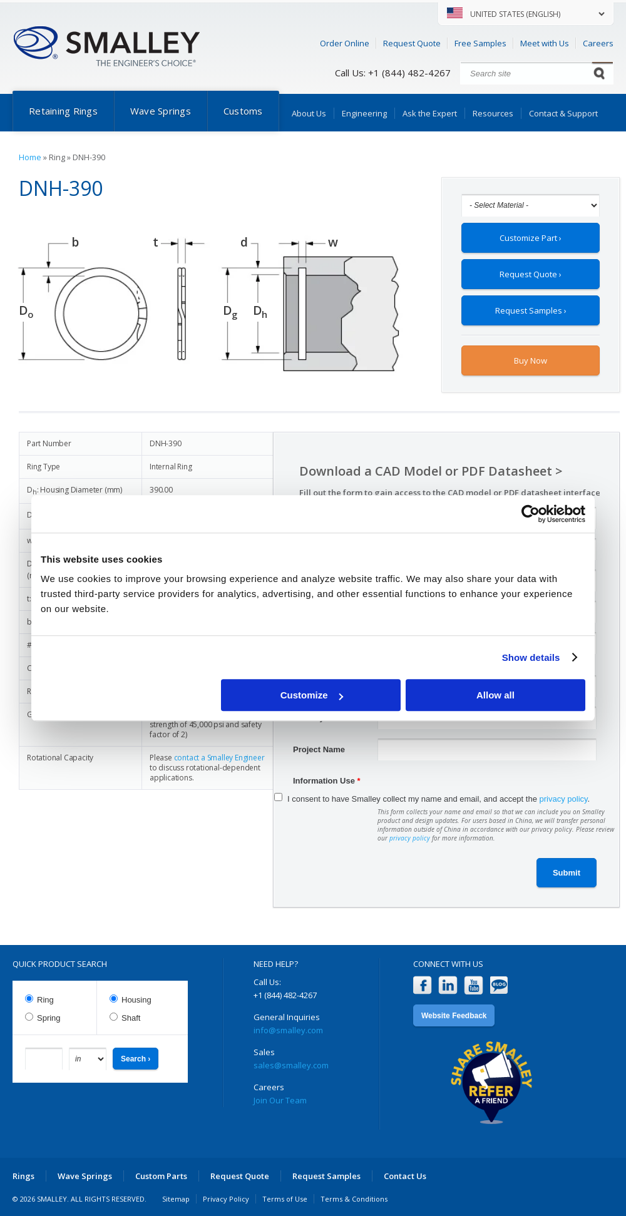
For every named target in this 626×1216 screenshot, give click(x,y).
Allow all (495, 695)
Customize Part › (531, 237)
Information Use (327, 780)
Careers (598, 43)
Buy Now (530, 360)
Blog (499, 985)
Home (30, 157)
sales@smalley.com (291, 1065)
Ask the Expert (430, 113)
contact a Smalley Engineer (219, 757)
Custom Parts (161, 1176)
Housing (136, 999)
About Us (309, 113)
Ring (45, 999)
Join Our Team (280, 1100)
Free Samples (480, 43)
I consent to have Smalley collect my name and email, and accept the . (438, 799)
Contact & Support (563, 113)
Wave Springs (160, 111)
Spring (49, 1018)
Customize (311, 695)
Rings (23, 1176)
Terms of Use (284, 1198)
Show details (531, 657)
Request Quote (412, 43)
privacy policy (564, 799)
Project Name (319, 749)
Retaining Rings (63, 111)
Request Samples (326, 1176)
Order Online (344, 43)
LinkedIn (448, 985)
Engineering (364, 113)
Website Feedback (453, 1015)
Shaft (130, 1018)
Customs (243, 111)
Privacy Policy (226, 1198)
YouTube (473, 985)
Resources (493, 113)
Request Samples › (531, 310)
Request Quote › (531, 274)
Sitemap (176, 1198)
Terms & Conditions (354, 1198)
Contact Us (405, 1176)
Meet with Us (544, 43)
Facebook (422, 985)
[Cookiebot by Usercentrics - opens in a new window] (530, 513)
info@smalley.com (288, 1030)
